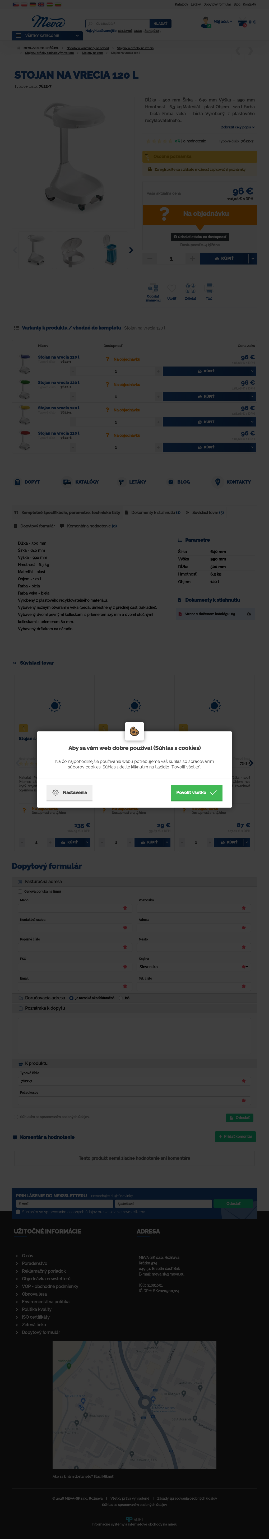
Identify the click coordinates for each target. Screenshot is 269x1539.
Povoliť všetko (196, 792)
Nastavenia (69, 792)
